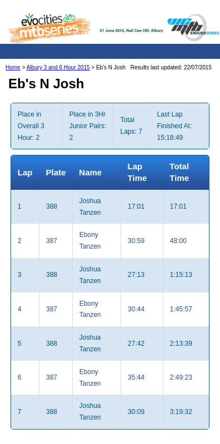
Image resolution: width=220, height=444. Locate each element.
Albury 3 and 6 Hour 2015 (58, 67)
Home (13, 67)
